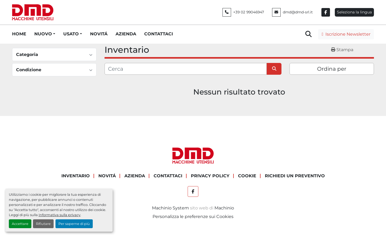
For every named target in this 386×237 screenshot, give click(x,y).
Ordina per (331, 69)
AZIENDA (126, 33)
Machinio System (170, 207)
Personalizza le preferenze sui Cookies (193, 216)
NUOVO (43, 33)
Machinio (224, 207)
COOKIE (247, 175)
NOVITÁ (98, 33)
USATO (71, 33)
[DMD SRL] (193, 155)
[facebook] (325, 12)
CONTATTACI (158, 33)
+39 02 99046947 (248, 12)
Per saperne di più (74, 224)
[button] (44, 34)
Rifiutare (43, 224)
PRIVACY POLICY (210, 175)
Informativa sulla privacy (59, 215)
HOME (19, 33)
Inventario (75, 175)
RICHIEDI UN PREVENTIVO (295, 175)
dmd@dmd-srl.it (298, 12)
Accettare (20, 224)
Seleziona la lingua (354, 12)
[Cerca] (186, 69)
